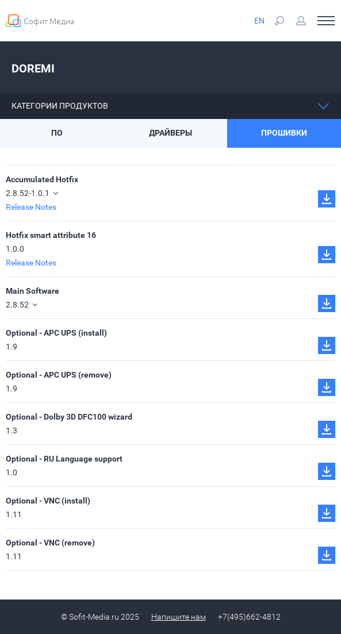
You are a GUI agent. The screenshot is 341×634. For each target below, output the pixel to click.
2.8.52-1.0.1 (32, 193)
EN (259, 20)
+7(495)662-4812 (249, 616)
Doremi (33, 68)
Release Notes (31, 207)
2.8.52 (21, 304)
